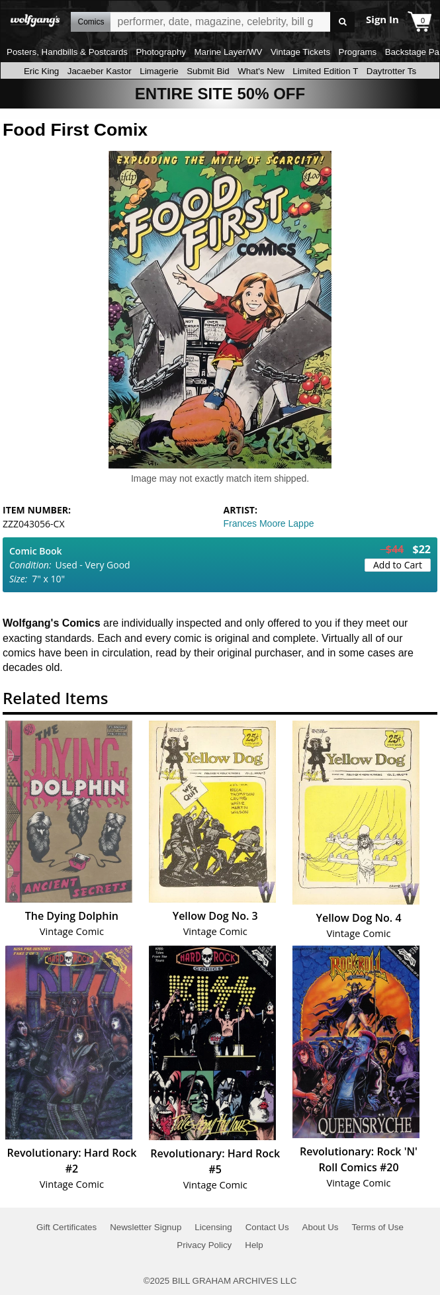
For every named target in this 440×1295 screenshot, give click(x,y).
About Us (320, 1227)
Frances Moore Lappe (269, 523)
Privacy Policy (204, 1245)
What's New (261, 71)
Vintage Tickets (300, 52)
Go (342, 22)
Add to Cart (397, 564)
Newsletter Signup (145, 1227)
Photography (161, 52)
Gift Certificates (66, 1227)
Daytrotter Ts (391, 71)
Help (254, 1245)
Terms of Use (377, 1227)
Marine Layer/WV (228, 52)
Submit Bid (208, 71)
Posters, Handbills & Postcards (67, 52)
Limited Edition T (325, 71)
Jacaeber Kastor (99, 71)
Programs (358, 52)
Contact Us (267, 1227)
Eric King (41, 71)
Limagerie (159, 71)
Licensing (213, 1227)
